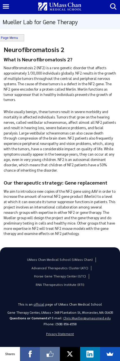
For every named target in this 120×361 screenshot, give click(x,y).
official (38, 304)
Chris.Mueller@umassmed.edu (87, 318)
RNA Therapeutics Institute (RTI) (60, 284)
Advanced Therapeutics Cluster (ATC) (59, 268)
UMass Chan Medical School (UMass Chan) (60, 259)
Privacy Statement (60, 334)
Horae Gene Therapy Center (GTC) (60, 276)
